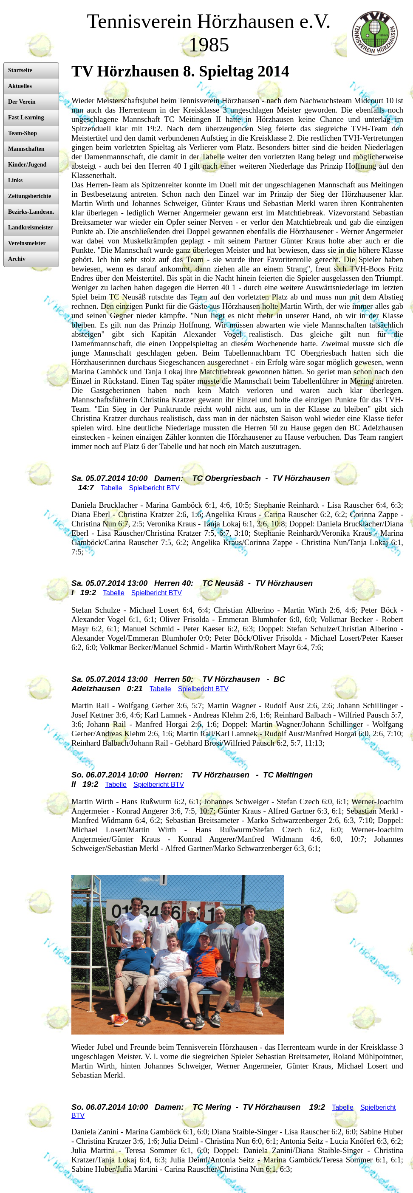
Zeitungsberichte (29, 196)
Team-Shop (22, 133)
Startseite (20, 70)
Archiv (16, 259)
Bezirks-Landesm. (31, 212)
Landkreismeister (30, 227)
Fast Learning (26, 117)
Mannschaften (26, 149)
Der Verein (21, 102)
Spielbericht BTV (154, 488)
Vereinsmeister (27, 243)
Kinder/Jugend (27, 164)
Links (15, 180)
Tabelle (111, 488)
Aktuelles (20, 86)
